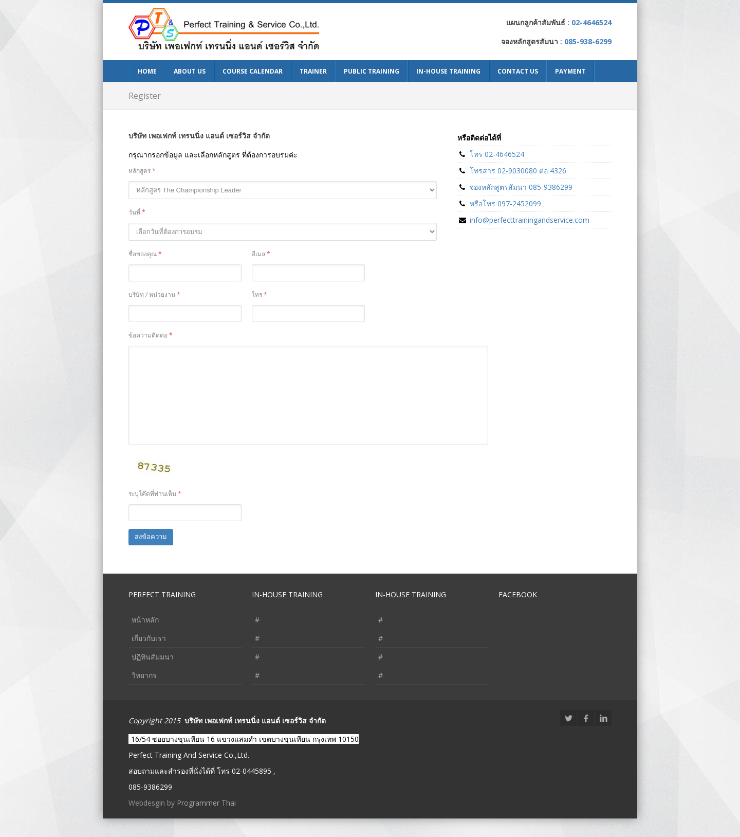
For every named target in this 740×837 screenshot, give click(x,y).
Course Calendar (253, 71)
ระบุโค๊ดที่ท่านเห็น (154, 512)
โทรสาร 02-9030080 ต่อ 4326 (518, 170)
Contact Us (517, 71)
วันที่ (136, 212)
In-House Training (448, 71)
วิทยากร (144, 694)
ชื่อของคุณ (145, 254)
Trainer (313, 71)
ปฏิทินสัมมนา (153, 675)
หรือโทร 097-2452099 (505, 203)
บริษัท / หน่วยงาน (154, 294)
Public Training (371, 71)
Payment (570, 71)
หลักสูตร (142, 170)
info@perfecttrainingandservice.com (529, 220)
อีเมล (261, 254)
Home (147, 71)
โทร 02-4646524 (497, 154)
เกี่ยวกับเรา (149, 657)
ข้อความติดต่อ (150, 335)
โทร (259, 294)
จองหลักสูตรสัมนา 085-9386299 (521, 187)
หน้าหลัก (145, 638)
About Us (190, 71)
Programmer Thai (206, 821)
